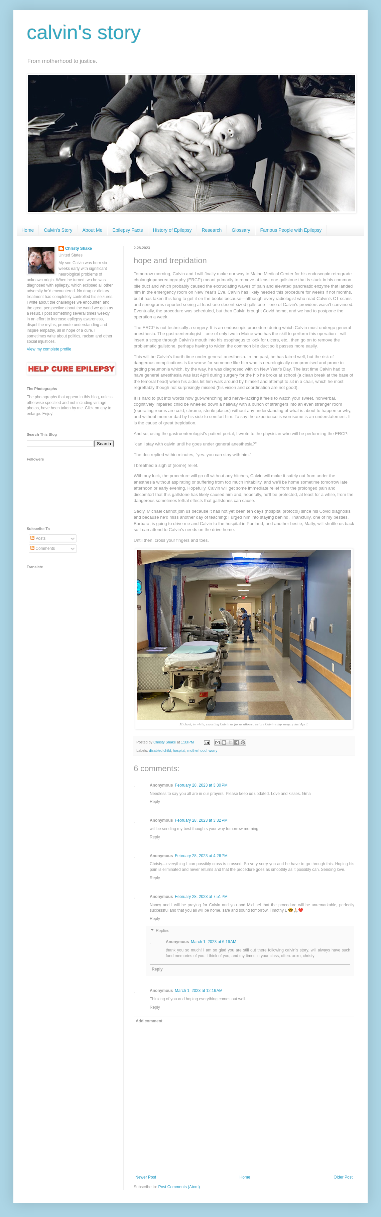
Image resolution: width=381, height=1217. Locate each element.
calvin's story (84, 32)
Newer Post (145, 1177)
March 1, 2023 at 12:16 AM (198, 990)
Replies (162, 930)
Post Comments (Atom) (179, 1187)
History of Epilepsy (172, 230)
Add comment (149, 1021)
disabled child (160, 750)
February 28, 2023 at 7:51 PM (201, 896)
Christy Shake (78, 248)
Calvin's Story (58, 230)
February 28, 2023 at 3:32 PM (201, 820)
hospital (179, 750)
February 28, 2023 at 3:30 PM (201, 785)
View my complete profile (49, 349)
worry (213, 750)
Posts (37, 538)
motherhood (197, 750)
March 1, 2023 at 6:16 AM (213, 941)
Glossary (241, 230)
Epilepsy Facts (127, 230)
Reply (155, 801)
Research (212, 230)
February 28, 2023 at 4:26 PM (201, 855)
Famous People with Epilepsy (291, 230)
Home (27, 230)
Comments (42, 548)
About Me (93, 230)
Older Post (343, 1177)
